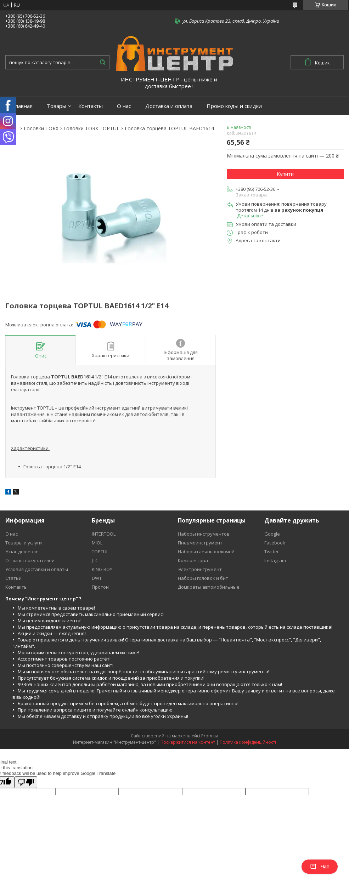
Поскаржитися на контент (188, 742)
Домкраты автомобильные (209, 587)
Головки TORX (41, 128)
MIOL (97, 542)
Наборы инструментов (204, 534)
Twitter (271, 551)
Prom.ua (209, 736)
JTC (95, 560)
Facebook (274, 542)
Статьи (13, 578)
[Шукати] (102, 62)
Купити (285, 174)
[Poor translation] (26, 782)
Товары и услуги (23, 542)
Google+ (273, 534)
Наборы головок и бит (203, 578)
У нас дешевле (22, 551)
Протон (100, 587)
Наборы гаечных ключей (206, 551)
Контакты (90, 106)
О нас (124, 106)
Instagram (275, 560)
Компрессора (193, 560)
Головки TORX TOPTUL (91, 128)
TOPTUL (100, 551)
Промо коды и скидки (234, 106)
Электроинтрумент (200, 569)
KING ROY (102, 569)
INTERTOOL (104, 534)
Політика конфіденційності (248, 742)
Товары (56, 106)
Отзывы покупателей (30, 560)
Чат (319, 866)
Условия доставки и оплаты (36, 569)
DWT (97, 578)
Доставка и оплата (168, 106)
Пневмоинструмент (200, 542)
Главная (22, 106)
